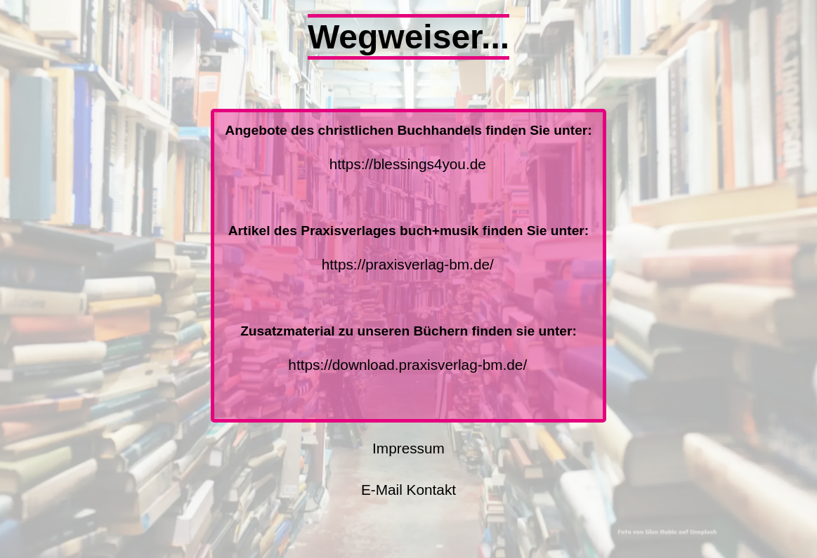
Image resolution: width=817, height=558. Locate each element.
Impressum (408, 448)
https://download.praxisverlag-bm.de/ (407, 365)
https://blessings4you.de (407, 164)
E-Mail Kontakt (408, 489)
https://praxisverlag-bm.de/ (408, 264)
